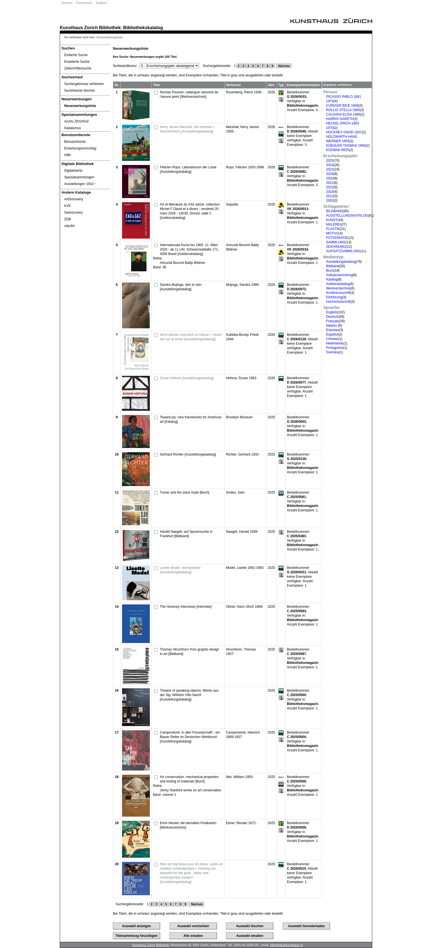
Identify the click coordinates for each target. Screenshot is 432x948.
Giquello (232, 204)
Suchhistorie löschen (79, 90)
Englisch (101, 2)
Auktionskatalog (338, 284)
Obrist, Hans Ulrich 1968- (245, 607)
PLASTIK (333, 229)
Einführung (334, 297)
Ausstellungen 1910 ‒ (80, 184)
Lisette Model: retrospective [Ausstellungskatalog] (180, 570)
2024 (330, 165)
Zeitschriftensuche (77, 68)
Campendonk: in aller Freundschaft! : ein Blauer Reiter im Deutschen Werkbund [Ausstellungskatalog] (190, 737)
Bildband (332, 266)
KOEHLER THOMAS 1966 (346, 145)
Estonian (332, 330)
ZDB (67, 219)
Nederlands (334, 343)
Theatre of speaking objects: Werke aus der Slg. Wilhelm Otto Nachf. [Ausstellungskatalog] (189, 695)
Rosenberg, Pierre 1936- (244, 92)
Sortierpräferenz (125, 66)
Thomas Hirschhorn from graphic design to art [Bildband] (189, 651)
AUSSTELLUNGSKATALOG (347, 215)
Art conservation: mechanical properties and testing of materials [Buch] (189, 779)
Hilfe (67, 155)
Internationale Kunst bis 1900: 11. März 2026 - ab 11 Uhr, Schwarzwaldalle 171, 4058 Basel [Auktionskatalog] (189, 249)
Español (332, 334)
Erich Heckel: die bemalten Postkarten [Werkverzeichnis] (188, 825)
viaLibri (69, 226)
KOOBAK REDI (337, 150)
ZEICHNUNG (336, 247)
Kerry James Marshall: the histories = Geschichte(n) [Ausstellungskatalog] (187, 129)
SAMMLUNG (335, 242)
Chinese (332, 339)
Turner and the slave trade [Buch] (184, 492)
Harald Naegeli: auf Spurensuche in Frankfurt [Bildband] (186, 534)
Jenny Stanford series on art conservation (190, 790)
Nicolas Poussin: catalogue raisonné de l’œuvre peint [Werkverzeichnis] (189, 94)
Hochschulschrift (338, 302)
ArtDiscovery (73, 199)
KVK (67, 206)
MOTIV (331, 233)
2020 (330, 178)
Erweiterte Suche (77, 62)
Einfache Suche (76, 55)
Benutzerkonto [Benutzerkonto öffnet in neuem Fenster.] (75, 142)
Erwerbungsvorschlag (80, 148)
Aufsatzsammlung (339, 275)
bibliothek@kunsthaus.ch (286, 945)
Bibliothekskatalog (143, 27)
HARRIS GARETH (340, 119)
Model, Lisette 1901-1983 (245, 568)
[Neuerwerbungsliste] (85, 105)
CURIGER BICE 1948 (342, 105)
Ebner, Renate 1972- (241, 823)
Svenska (332, 352)
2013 (330, 196)
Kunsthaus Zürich (79, 27)
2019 (330, 192)
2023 (330, 169)
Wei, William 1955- (240, 777)
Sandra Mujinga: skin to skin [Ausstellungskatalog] (181, 287)
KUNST (331, 220)
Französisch (84, 2)
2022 (330, 187)
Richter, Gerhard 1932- (243, 454)
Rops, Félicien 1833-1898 (245, 167)
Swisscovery (73, 212)
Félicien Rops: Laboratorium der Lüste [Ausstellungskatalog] (188, 169)
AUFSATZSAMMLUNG (343, 251)
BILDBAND (334, 211)
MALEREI (333, 224)
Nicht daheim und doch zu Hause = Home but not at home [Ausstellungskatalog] (191, 337)
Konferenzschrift (338, 293)
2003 (330, 200)
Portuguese (334, 348)
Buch (330, 270)
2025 (330, 160)
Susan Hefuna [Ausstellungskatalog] (186, 378)
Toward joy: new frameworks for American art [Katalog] (191, 419)
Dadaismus (72, 128)
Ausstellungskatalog (341, 262)
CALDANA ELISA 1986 (343, 114)
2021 (330, 183)
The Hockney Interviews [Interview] (186, 607)
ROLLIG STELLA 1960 (343, 110)
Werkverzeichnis (338, 288)
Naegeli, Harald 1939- (242, 532)
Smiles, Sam (235, 492)
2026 (330, 174)
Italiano (332, 325)
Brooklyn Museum (239, 417)
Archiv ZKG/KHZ (76, 121)
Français (332, 321)
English (331, 312)
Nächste (283, 65)
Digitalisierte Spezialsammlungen (79, 174)
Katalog (331, 279)
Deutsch (66, 2)
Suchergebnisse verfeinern (84, 84)
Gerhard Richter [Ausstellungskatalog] (188, 454)
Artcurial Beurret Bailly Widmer (182, 263)
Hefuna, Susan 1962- (241, 378)
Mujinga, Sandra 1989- (243, 285)
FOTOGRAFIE (337, 238)
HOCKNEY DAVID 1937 (344, 132)
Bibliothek (110, 27)
